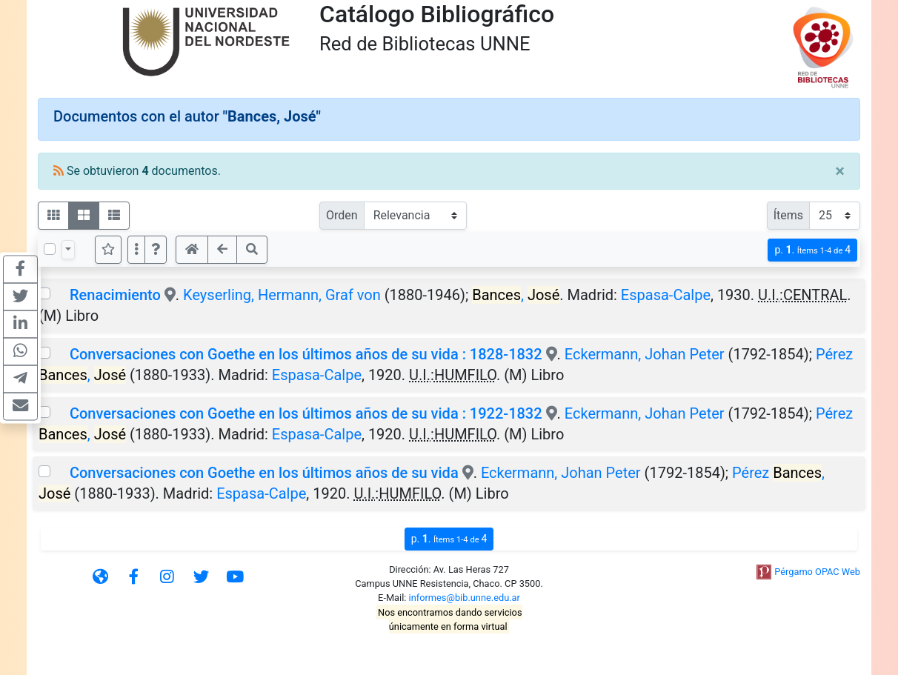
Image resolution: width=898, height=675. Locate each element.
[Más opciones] (136, 250)
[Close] (839, 171)
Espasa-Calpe (666, 295)
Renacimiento (115, 295)
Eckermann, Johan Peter (645, 354)
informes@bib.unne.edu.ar (464, 597)
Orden (342, 215)
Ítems (788, 215)
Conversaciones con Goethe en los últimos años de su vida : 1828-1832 (306, 354)
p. (812, 250)
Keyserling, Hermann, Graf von (282, 295)
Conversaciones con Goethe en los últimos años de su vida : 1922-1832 (306, 413)
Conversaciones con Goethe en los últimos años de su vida (264, 473)
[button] (155, 250)
